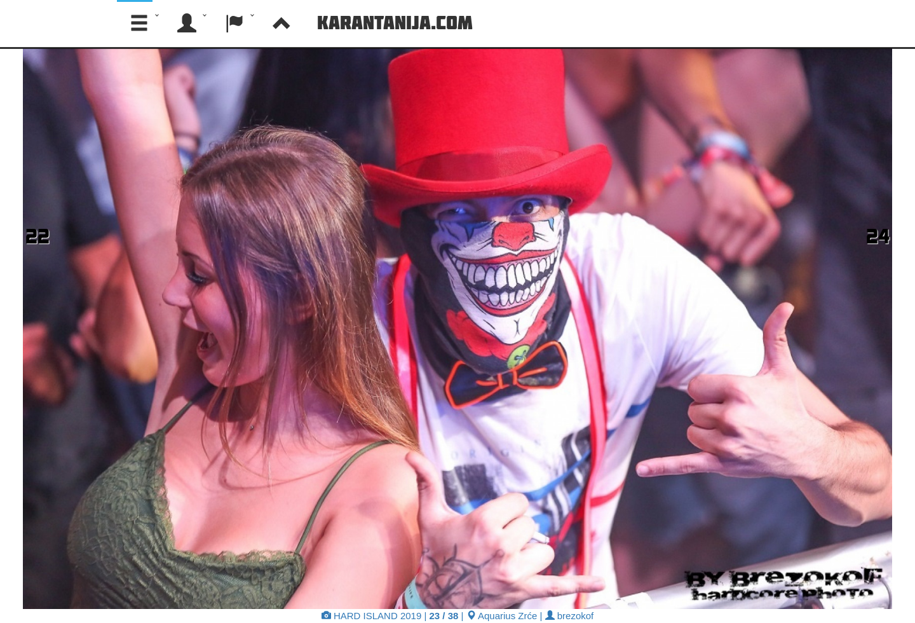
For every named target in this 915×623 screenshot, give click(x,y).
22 (37, 235)
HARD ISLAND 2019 (372, 615)
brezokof (569, 615)
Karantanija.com (395, 22)
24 (878, 235)
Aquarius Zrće (502, 615)
